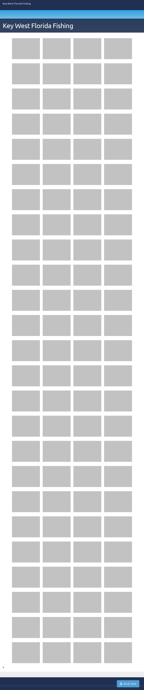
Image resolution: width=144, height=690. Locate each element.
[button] (26, 49)
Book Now (132, 683)
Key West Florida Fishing (38, 25)
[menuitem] (105, 26)
